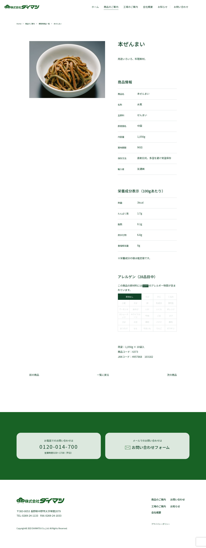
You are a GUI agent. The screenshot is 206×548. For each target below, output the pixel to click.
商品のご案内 (111, 7)
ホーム (95, 7)
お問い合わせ (177, 499)
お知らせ (162, 7)
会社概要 (148, 7)
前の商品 (34, 375)
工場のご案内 (130, 7)
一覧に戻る (103, 375)
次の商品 (172, 375)
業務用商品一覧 (44, 24)
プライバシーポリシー (160, 524)
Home (19, 24)
